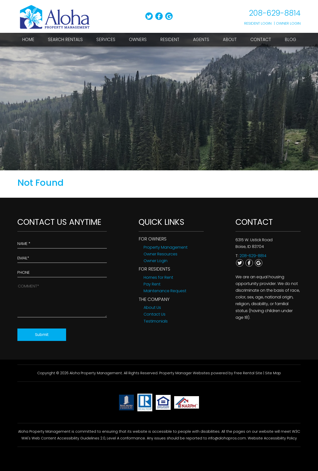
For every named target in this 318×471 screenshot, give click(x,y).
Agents (201, 40)
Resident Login (258, 23)
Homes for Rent (158, 277)
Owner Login (288, 23)
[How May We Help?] (62, 299)
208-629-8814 (275, 13)
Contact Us (154, 314)
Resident (169, 40)
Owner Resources (160, 254)
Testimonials (156, 321)
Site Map (273, 373)
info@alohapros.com (227, 438)
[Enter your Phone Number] (62, 271)
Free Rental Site (248, 373)
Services (105, 40)
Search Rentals (65, 40)
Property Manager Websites (184, 373)
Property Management (166, 247)
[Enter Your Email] (62, 257)
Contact (260, 40)
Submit (42, 334)
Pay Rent (152, 284)
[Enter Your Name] (62, 242)
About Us (152, 307)
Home (28, 40)
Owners (138, 40)
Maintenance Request (165, 291)
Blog (290, 40)
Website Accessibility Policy (272, 438)
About (230, 40)
